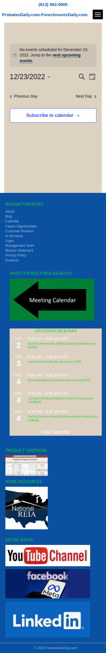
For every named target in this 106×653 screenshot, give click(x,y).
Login (9, 241)
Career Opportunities (21, 226)
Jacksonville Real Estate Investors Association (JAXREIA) (60, 400)
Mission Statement (19, 250)
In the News (14, 236)
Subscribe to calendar (49, 115)
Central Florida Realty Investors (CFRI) (54, 361)
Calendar (12, 221)
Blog (8, 216)
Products (12, 260)
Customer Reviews (19, 231)
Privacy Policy (16, 255)
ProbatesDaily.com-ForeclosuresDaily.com (45, 14)
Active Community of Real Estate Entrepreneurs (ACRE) (61, 345)
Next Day (86, 96)
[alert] (53, 55)
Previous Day (24, 96)
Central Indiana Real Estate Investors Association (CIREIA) (63, 418)
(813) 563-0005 (53, 4)
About (9, 212)
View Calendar (55, 431)
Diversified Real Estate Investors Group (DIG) (59, 380)
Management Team (19, 246)
